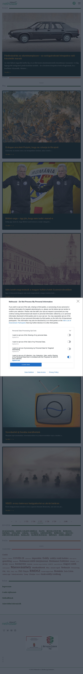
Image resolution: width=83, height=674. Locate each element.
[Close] (79, 302)
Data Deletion (29, 372)
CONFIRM (26, 364)
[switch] (69, 335)
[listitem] (41, 330)
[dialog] (41, 337)
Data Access (41, 372)
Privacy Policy (53, 372)
